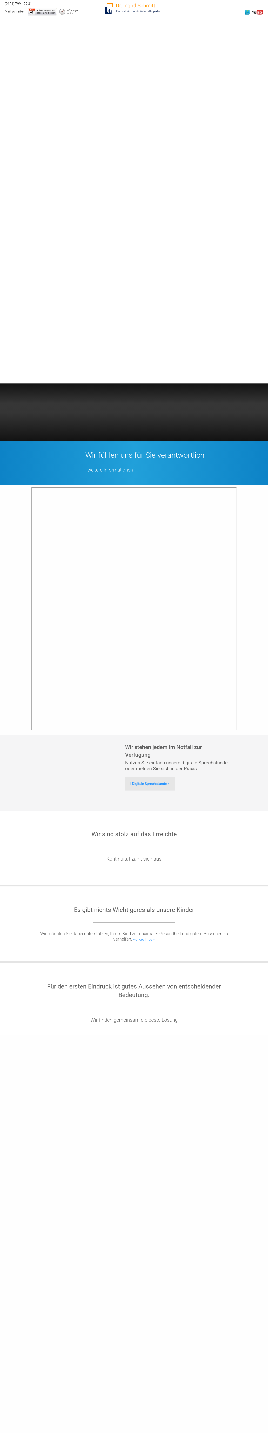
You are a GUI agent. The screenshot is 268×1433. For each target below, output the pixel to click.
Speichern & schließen (234, 1399)
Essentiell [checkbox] (216, 1381)
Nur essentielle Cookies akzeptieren (234, 1409)
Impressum (242, 1423)
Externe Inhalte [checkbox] (233, 1381)
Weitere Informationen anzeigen (234, 1417)
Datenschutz (254, 1423)
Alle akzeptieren (233, 1390)
